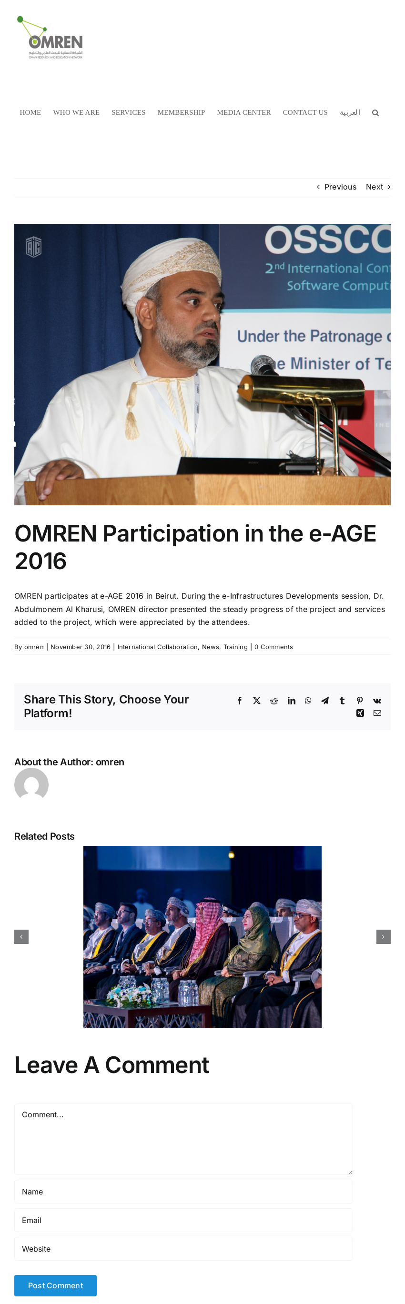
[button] (375, 112)
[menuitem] (350, 112)
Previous (340, 186)
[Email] (183, 1220)
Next (374, 186)
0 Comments (273, 647)
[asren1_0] (202, 364)
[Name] (183, 1192)
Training (235, 647)
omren (34, 647)
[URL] (183, 1249)
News (211, 647)
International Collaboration (158, 647)
